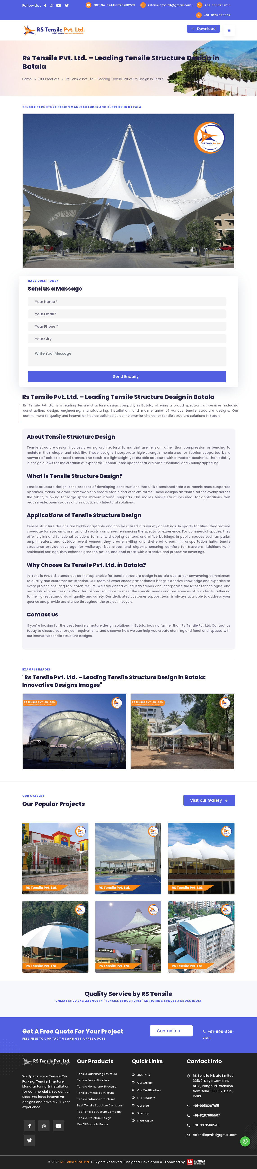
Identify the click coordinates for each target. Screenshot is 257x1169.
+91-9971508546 (206, 1125)
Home (27, 79)
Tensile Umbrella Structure (95, 1093)
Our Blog (140, 1105)
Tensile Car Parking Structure (97, 1074)
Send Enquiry (127, 376)
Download (203, 28)
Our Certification (146, 1090)
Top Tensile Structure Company (99, 1112)
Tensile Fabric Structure (93, 1080)
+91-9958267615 (213, 5)
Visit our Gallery (209, 800)
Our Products (48, 79)
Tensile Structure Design (94, 1118)
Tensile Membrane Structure (97, 1087)
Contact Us (142, 1120)
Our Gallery (142, 1082)
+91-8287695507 (213, 15)
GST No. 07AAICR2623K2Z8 (110, 5)
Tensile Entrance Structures (96, 1099)
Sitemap (140, 1113)
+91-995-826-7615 (218, 1035)
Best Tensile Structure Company (100, 1105)
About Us (141, 1074)
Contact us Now (168, 1032)
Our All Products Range (92, 1124)
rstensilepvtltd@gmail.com (165, 5)
